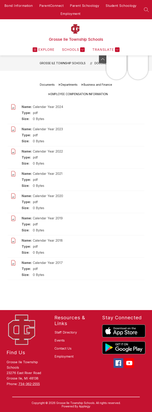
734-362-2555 (29, 384)
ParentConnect (51, 6)
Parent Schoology (84, 6)
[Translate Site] (105, 49)
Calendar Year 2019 (48, 218)
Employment (70, 14)
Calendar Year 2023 (48, 129)
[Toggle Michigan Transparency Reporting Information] (103, 59)
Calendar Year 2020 (48, 196)
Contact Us (62, 348)
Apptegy (84, 406)
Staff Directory (65, 332)
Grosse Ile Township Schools (63, 63)
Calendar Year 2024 (48, 107)
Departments (69, 84)
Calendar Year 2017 (48, 263)
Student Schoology (121, 6)
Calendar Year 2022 (48, 151)
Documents (47, 84)
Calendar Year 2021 (47, 174)
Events (59, 340)
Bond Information (18, 6)
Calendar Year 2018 (48, 240)
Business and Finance (98, 84)
